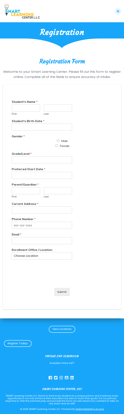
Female (64, 146)
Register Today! (18, 343)
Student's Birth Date (28, 121)
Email (16, 234)
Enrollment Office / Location (32, 250)
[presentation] (40, 282)
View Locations (62, 329)
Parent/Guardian (25, 184)
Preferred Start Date (28, 169)
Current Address (25, 204)
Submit (62, 292)
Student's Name (24, 102)
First (14, 113)
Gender (18, 136)
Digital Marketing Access (90, 409)
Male (64, 141)
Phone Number (24, 219)
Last (46, 113)
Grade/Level (22, 154)
